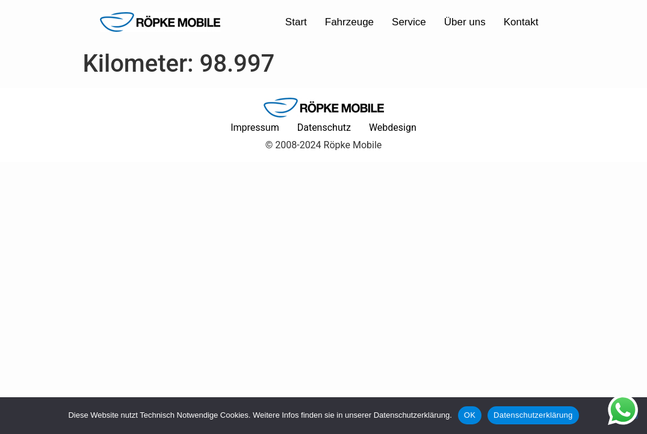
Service (409, 22)
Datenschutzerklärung (533, 415)
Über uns (465, 22)
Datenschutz (324, 127)
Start (296, 22)
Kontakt (521, 22)
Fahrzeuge (349, 22)
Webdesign (392, 127)
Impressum (255, 127)
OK (469, 415)
